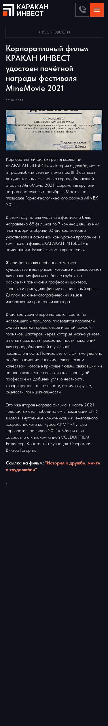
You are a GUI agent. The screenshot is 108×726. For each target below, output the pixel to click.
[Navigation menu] (97, 10)
